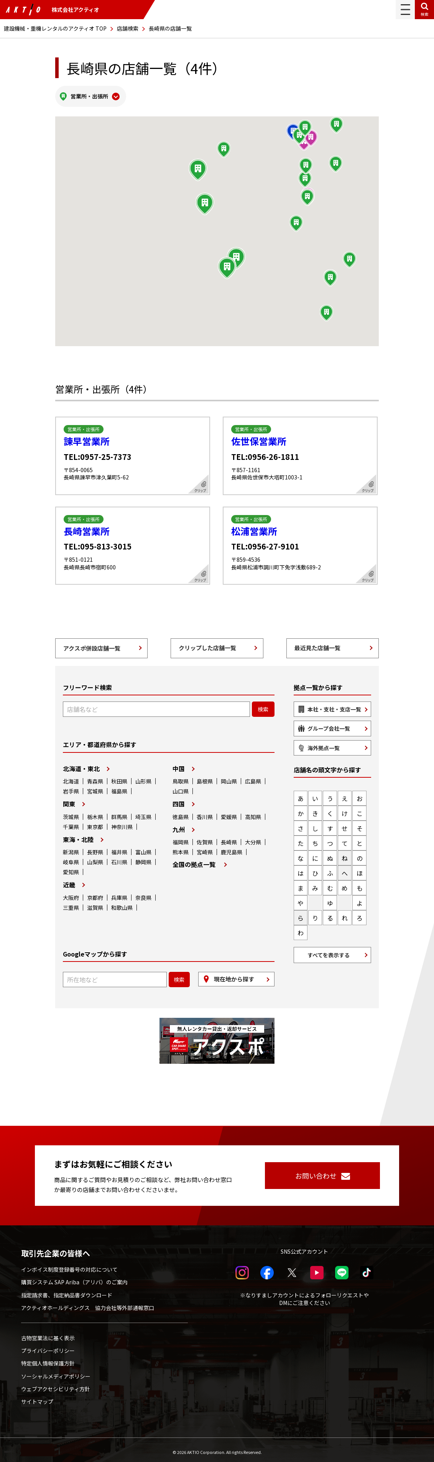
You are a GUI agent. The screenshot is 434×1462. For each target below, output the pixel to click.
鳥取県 (181, 776)
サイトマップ (37, 1396)
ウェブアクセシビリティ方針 (55, 1384)
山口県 (181, 786)
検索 (424, 14)
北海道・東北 (81, 764)
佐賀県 (205, 837)
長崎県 (229, 837)
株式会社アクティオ (52, 9)
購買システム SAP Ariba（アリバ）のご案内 (74, 1277)
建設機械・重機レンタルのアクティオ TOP (55, 28)
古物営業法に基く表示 (48, 1333)
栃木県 (95, 812)
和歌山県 (122, 903)
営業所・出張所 (89, 94)
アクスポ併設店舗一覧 (91, 643)
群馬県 (119, 812)
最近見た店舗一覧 (317, 643)
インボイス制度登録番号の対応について (69, 1264)
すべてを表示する (328, 950)
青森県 (95, 776)
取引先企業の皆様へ (55, 1249)
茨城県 (71, 812)
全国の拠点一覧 (194, 859)
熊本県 (181, 847)
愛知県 (71, 867)
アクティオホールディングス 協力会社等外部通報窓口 (87, 1303)
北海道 (71, 776)
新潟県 (71, 847)
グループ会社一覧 (328, 724)
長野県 (95, 847)
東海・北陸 (78, 834)
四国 (179, 799)
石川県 (119, 857)
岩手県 (71, 786)
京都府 (95, 893)
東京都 (95, 822)
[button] (205, 199)
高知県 (253, 812)
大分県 (253, 837)
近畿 (69, 880)
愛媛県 (229, 812)
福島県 (119, 786)
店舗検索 (127, 28)
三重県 (71, 903)
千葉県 (71, 822)
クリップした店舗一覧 (207, 643)
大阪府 (71, 893)
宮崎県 (205, 847)
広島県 (253, 776)
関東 (69, 799)
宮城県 (95, 786)
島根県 (205, 776)
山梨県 (95, 857)
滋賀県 (95, 903)
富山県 (143, 847)
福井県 (119, 847)
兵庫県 (119, 893)
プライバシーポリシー (48, 1346)
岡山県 (229, 776)
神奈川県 (122, 822)
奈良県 (143, 893)
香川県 (205, 812)
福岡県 (181, 837)
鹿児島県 (231, 847)
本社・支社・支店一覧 (334, 704)
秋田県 (119, 776)
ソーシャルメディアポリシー (55, 1371)
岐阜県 (71, 857)
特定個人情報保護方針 (48, 1359)
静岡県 (143, 857)
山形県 (143, 776)
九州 (179, 824)
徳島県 (181, 812)
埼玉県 (143, 812)
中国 (179, 764)
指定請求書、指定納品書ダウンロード (66, 1290)
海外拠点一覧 (323, 743)
